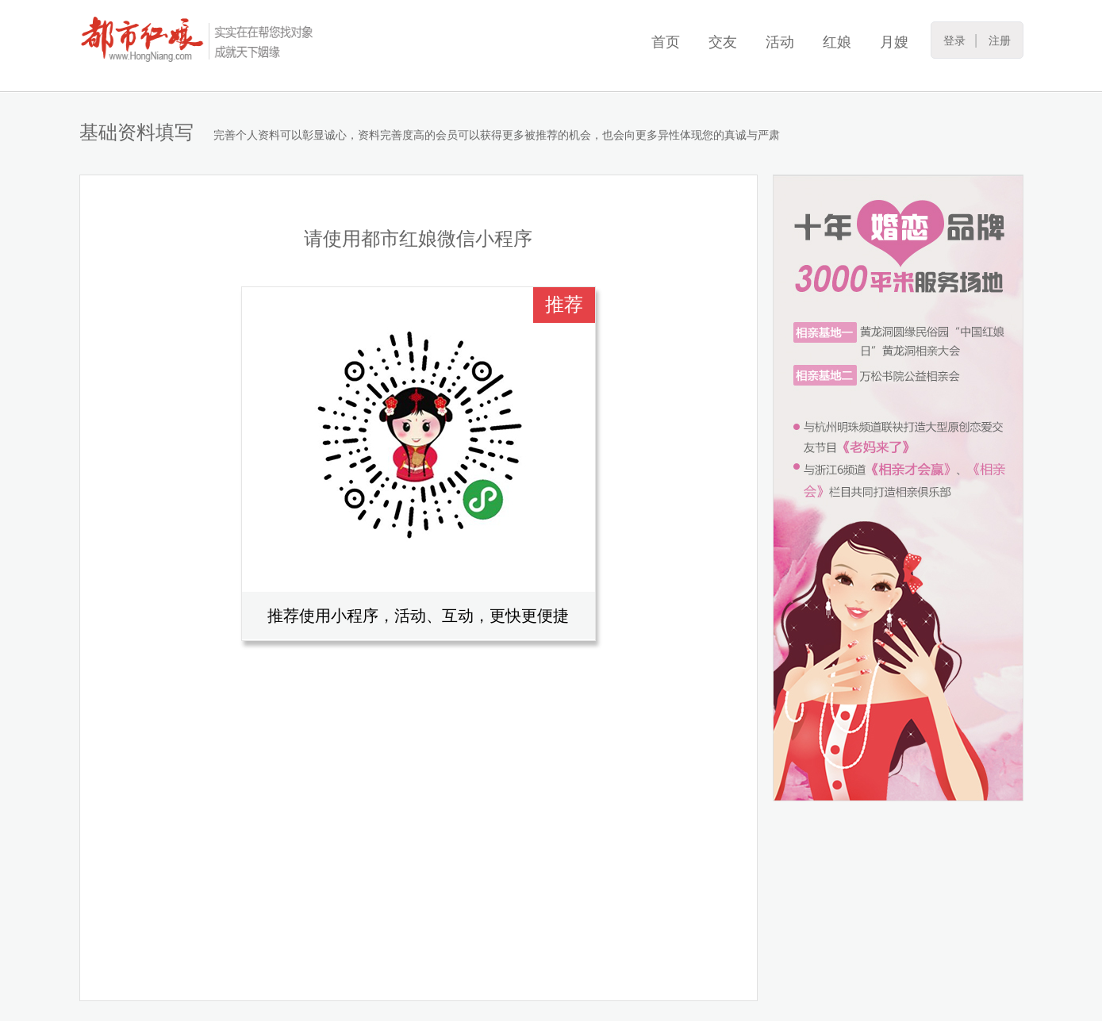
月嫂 (894, 42)
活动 (780, 42)
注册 (1000, 40)
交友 (722, 42)
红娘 (837, 42)
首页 (665, 42)
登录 (954, 40)
